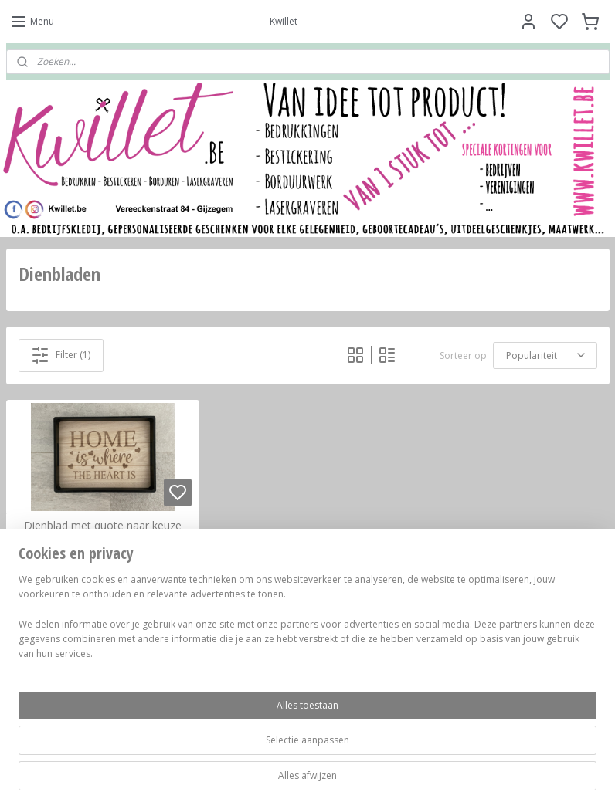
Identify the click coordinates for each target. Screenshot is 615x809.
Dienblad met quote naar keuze (103, 526)
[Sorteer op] (545, 355)
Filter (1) (60, 355)
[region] (205, 740)
